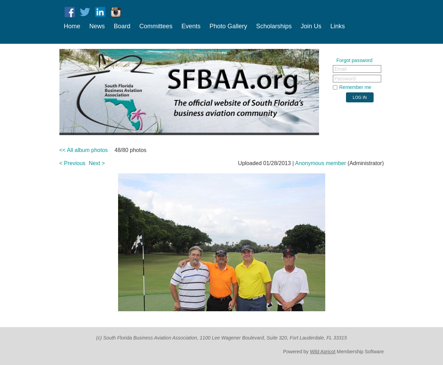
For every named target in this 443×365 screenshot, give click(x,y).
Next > (97, 163)
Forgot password (354, 60)
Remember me (355, 87)
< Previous (72, 163)
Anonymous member (320, 163)
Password (345, 78)
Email (341, 69)
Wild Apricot (323, 351)
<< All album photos (83, 150)
